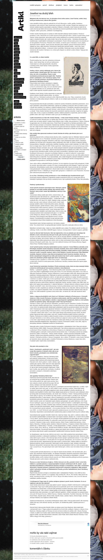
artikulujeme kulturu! (26, 558)
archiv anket (17, 104)
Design (16, 61)
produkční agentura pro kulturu (36, 558)
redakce (16, 101)
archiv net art (17, 107)
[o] (88, 555)
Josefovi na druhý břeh (41, 13)
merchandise (17, 85)
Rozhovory (17, 67)
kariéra (71, 5)
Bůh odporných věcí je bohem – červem (42, 541)
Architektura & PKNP (20, 97)
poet (15, 70)
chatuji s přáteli (19, 144)
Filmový (16, 55)
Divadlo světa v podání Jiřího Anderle (42, 543)
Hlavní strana (18, 37)
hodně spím (18, 153)
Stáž (15, 76)
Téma (16, 43)
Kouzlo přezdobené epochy (39, 536)
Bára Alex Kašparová (43, 523)
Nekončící (17, 64)
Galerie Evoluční (18, 82)
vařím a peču (18, 155)
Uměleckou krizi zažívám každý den (41, 539)
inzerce (66, 5)
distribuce (51, 5)
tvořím (17, 141)
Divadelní (16, 52)
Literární (16, 58)
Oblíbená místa (18, 94)
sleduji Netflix (19, 148)
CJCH (16, 91)
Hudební (16, 49)
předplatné (59, 5)
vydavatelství (78, 5)
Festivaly (16, 88)
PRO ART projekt (19, 79)
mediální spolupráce (35, 5)
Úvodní (16, 40)
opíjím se (17, 146)
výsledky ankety (21, 159)
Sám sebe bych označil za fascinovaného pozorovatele (47, 538)
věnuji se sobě (19, 142)
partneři (45, 5)
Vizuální (16, 46)
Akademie (17, 73)
